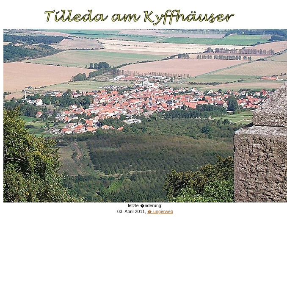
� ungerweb (160, 211)
